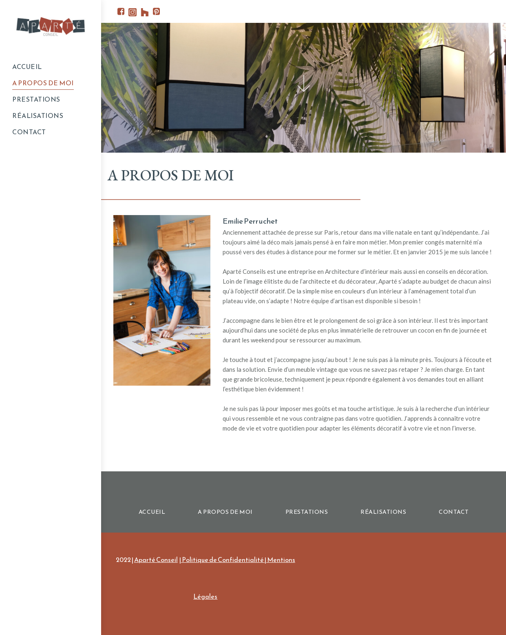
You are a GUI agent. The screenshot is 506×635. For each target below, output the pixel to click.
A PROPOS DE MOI (43, 83)
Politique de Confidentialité (223, 559)
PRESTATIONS (36, 99)
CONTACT (29, 132)
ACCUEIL (27, 66)
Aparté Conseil (156, 559)
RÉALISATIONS (37, 115)
